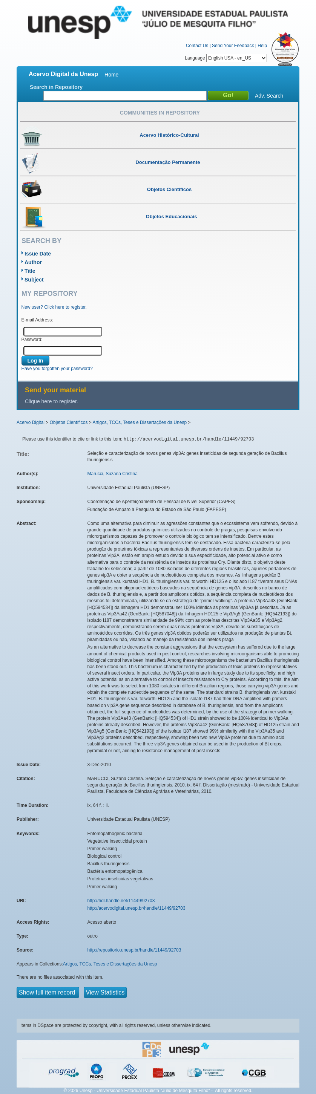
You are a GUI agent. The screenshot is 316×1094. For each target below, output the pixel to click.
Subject (34, 280)
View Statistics (105, 992)
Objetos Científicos (69, 422)
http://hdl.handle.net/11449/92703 (121, 900)
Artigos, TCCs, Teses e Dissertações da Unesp (139, 422)
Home (111, 75)
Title (30, 271)
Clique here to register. (51, 401)
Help (262, 45)
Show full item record (48, 992)
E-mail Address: (37, 320)
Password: (32, 339)
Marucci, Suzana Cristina (112, 473)
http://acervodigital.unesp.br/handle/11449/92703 (136, 908)
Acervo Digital (30, 422)
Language (226, 58)
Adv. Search (269, 96)
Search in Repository (56, 87)
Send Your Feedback (233, 45)
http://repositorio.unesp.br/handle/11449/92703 (134, 950)
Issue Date (38, 254)
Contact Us (197, 45)
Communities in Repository (160, 113)
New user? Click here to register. (54, 307)
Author (33, 262)
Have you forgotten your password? (57, 368)
